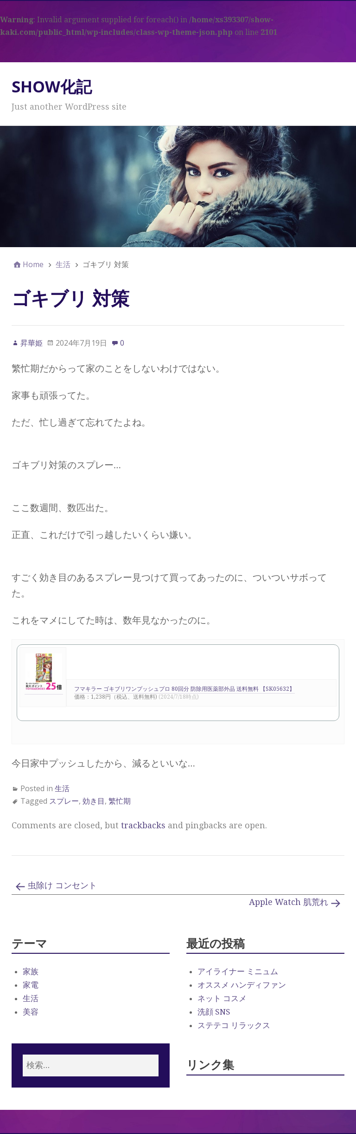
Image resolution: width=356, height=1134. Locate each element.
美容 (30, 1011)
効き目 (94, 801)
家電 (30, 985)
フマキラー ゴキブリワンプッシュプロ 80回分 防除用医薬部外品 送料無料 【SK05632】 (184, 689)
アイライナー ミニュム (237, 971)
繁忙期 (119, 801)
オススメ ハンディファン (241, 985)
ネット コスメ (222, 998)
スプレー (64, 801)
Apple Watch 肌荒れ (288, 902)
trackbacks (143, 825)
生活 (62, 788)
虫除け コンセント (62, 885)
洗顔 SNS (213, 1011)
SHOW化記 (52, 86)
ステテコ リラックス (233, 1025)
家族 (30, 971)
